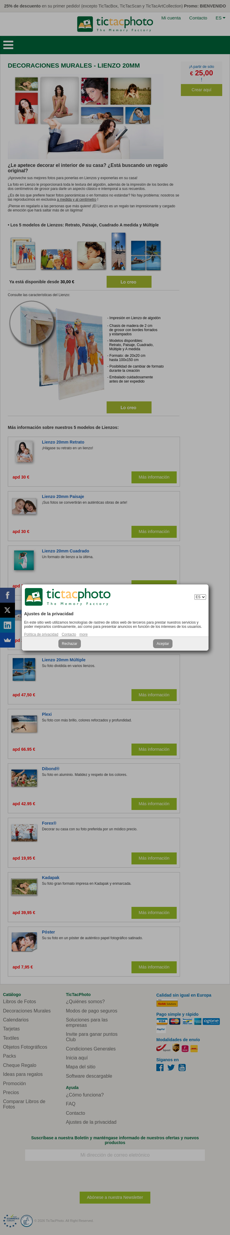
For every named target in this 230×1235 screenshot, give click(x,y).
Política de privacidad (41, 634)
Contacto (69, 634)
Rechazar (69, 644)
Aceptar (163, 644)
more (83, 634)
